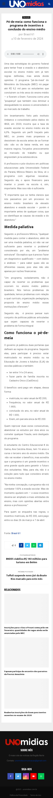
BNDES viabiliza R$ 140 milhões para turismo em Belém (26, 561)
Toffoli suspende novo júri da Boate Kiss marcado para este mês (26, 577)
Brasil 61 (29, 34)
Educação (26, 17)
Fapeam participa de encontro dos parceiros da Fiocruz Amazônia (25, 673)
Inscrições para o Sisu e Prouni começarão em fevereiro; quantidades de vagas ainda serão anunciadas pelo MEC (26, 630)
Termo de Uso (35, 795)
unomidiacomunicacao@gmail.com (30, 761)
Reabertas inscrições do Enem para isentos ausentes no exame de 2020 (25, 714)
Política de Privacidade (19, 795)
